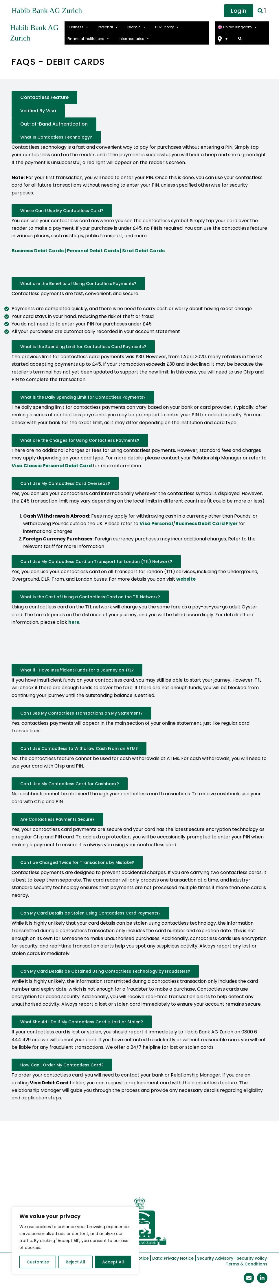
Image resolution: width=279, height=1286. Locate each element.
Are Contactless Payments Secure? (57, 819)
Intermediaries (134, 39)
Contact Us (140, 1180)
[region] (75, 1240)
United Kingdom (237, 27)
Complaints (150, 1167)
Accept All (113, 1262)
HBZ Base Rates (63, 1167)
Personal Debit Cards (93, 250)
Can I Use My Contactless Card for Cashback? (69, 784)
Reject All (75, 1262)
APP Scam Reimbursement (203, 1167)
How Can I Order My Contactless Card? (62, 1065)
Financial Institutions (88, 39)
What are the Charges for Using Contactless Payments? (79, 440)
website (186, 579)
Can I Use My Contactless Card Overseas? (65, 483)
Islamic (136, 27)
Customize (38, 1262)
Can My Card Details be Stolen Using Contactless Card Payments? (90, 913)
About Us (27, 1167)
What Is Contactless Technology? (56, 137)
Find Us (223, 39)
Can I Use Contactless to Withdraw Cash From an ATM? (79, 748)
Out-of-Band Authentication (54, 124)
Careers (253, 1167)
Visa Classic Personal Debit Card (52, 465)
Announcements (109, 1167)
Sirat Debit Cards (143, 250)
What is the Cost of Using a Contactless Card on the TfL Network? (90, 597)
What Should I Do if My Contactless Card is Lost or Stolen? (81, 1022)
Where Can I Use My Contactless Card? (61, 211)
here (73, 622)
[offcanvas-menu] (264, 11)
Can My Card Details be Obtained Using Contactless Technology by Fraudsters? (105, 971)
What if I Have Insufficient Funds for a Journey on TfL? (77, 670)
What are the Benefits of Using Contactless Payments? (78, 283)
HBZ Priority (167, 27)
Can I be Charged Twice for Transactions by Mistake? (77, 862)
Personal (108, 27)
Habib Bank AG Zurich (47, 10)
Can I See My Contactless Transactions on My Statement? (81, 713)
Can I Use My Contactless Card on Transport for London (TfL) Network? (96, 561)
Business (78, 27)
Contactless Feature (44, 97)
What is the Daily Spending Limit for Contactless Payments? (83, 397)
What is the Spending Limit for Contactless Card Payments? (83, 346)
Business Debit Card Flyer (206, 523)
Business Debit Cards (38, 250)
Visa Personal (156, 523)
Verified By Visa (38, 110)
